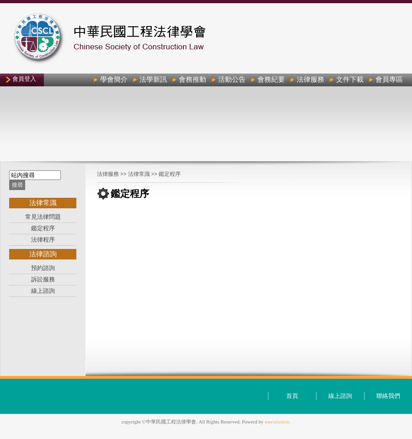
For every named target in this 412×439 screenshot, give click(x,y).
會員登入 (24, 78)
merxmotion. (278, 421)
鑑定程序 (170, 174)
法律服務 (108, 174)
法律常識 (139, 174)
